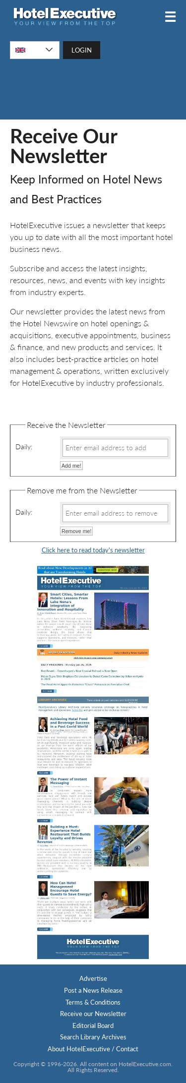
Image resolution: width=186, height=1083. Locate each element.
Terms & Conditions (93, 1002)
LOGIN (81, 50)
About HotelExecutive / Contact (93, 1049)
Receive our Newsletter (93, 1014)
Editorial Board (93, 1025)
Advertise (93, 978)
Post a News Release (93, 990)
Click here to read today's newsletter (93, 550)
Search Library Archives (93, 1037)
